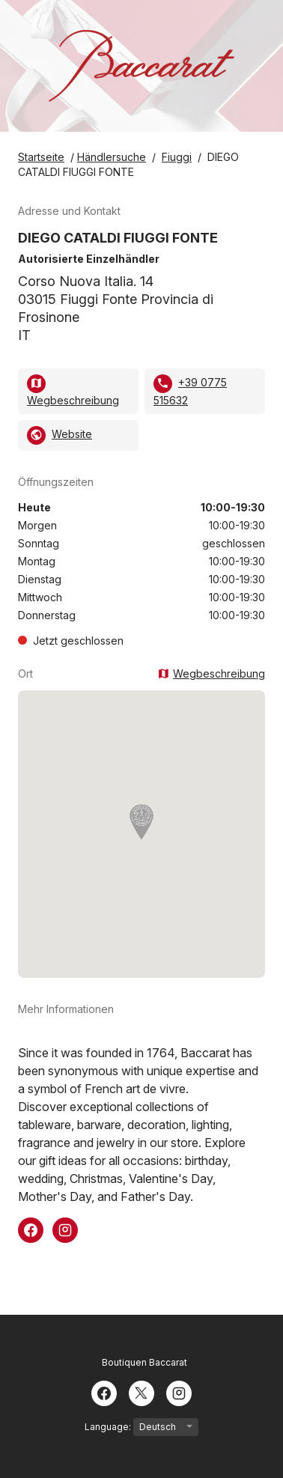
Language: (141, 1427)
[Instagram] (179, 1391)
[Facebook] (104, 1391)
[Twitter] (141, 1391)
